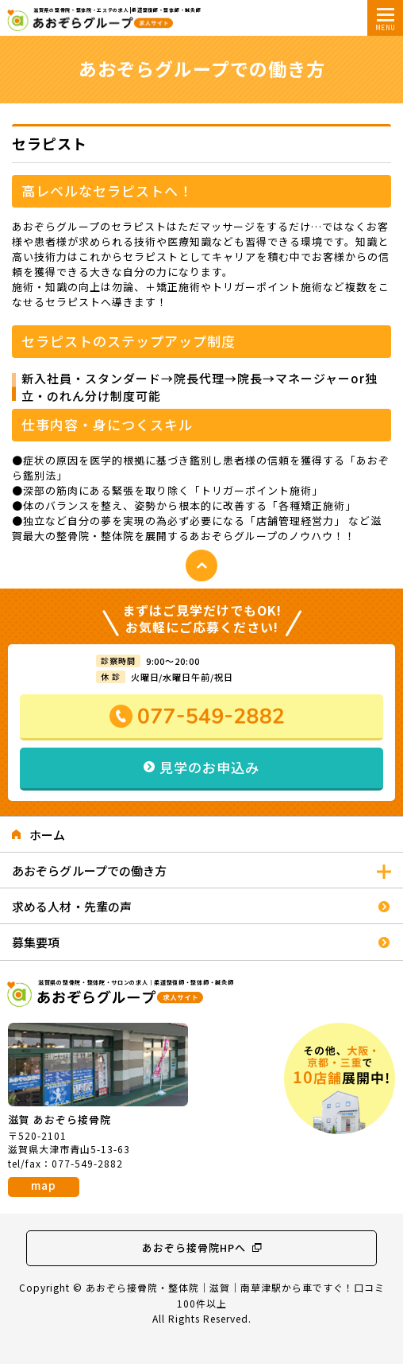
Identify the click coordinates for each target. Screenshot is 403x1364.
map (43, 1185)
